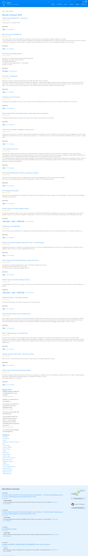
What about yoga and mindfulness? (15, 34)
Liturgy (13, 222)
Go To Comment (7, 503)
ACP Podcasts (6, 440)
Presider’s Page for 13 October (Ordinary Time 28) (20, 281)
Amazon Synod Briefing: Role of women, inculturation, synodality (26, 174)
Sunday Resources (7, 470)
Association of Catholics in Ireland (11, 443)
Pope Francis (6, 454)
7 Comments (11, 310)
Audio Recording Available (20, 372)
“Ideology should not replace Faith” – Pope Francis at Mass (23, 356)
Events (71, 4)
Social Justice (6, 466)
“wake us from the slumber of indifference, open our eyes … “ (24, 130)
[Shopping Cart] (85, 2)
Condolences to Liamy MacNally (13, 227)
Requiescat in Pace (7, 461)
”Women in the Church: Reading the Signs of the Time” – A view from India (29, 244)
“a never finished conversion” (12, 150)
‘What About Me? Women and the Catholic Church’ (21, 315)
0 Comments (11, 92)
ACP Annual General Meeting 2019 (14, 54)
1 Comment (10, 350)
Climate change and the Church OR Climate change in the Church (26, 262)
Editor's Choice (6, 222)
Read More (5, 26)
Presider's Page (20, 222)
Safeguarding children (8, 463)
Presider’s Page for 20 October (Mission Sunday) (19, 209)
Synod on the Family (7, 472)
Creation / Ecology (7, 449)
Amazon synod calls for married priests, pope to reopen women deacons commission (32, 114)
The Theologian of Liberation (13, 191)
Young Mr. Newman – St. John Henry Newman (19, 299)
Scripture (5, 465)
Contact (84, 4)
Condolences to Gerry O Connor (14, 97)
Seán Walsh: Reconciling (9, 529)
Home (52, 4)
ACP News (5, 71)
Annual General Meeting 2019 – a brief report (18, 18)
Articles (4, 442)
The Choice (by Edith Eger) (12, 76)
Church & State (6, 447)
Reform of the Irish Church (9, 459)
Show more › (55, 502)
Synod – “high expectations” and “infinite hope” (19, 335)
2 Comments (11, 29)
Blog (65, 4)
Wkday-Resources (7, 473)
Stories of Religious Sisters (9, 468)
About (77, 4)
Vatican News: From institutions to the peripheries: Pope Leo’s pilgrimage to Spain (11, 407)
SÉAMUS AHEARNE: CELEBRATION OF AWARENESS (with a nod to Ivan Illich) (11, 395)
